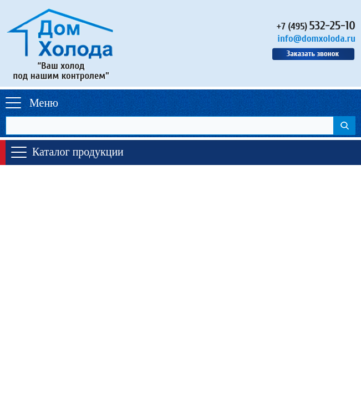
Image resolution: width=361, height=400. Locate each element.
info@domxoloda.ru (316, 38)
